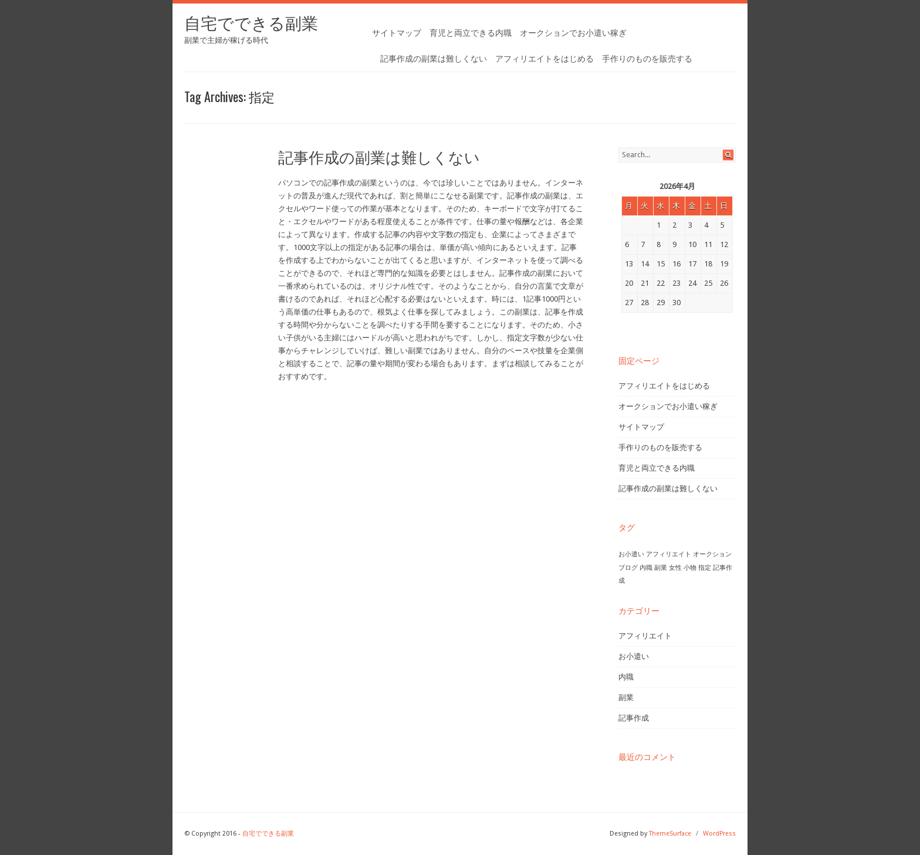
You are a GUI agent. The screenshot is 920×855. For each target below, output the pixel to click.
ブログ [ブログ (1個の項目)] (628, 568)
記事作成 (633, 718)
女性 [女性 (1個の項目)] (675, 568)
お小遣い (633, 656)
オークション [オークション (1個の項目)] (712, 554)
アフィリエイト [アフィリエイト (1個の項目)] (668, 554)
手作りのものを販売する (647, 58)
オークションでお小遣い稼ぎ (573, 33)
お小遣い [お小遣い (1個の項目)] (631, 554)
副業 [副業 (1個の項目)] (660, 568)
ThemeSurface (670, 833)
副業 (626, 697)
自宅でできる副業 (251, 23)
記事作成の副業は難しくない (433, 58)
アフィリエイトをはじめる (544, 58)
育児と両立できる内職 (470, 33)
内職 (626, 676)
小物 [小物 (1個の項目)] (690, 568)
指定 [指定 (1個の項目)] (704, 568)
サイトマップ (396, 33)
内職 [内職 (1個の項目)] (646, 568)
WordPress (719, 833)
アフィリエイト (645, 635)
